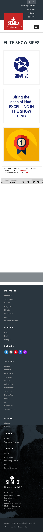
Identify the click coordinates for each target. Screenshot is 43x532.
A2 (5, 402)
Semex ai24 (8, 313)
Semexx (7, 380)
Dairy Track (8, 306)
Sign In (6, 453)
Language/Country (27, 5)
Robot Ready (9, 388)
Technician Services (11, 442)
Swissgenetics (9, 409)
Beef (6, 336)
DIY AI (6, 438)
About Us (7, 423)
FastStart (7, 370)
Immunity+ (8, 295)
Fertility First (9, 373)
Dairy (6, 332)
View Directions (9, 509)
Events (6, 464)
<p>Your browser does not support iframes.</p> (21, 216)
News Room (8, 457)
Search (31, 13)
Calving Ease (9, 384)
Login (32, 2)
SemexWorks (9, 299)
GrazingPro (8, 406)
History (7, 427)
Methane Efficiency (11, 321)
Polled (6, 398)
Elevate (7, 310)
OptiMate (7, 303)
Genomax (8, 377)
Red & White (9, 395)
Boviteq (7, 317)
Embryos (7, 339)
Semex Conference (11, 468)
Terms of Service (10, 527)
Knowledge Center (11, 461)
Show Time (8, 391)
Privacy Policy (23, 527)
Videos (31, 9)
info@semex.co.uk (15, 506)
